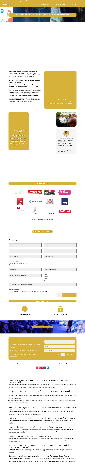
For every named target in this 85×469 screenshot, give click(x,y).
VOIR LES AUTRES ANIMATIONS (42, 327)
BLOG (78, 4)
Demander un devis (69, 295)
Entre (46, 278)
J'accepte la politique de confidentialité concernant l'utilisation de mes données (28, 291)
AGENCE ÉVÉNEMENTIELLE (62, 4)
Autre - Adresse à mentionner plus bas (18, 265)
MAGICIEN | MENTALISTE (47, 4)
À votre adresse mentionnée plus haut (18, 263)
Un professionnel (13, 240)
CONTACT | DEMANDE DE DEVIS (42, 231)
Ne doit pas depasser (49, 280)
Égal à (46, 276)
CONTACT (73, 4)
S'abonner (70, 354)
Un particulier (12, 239)
